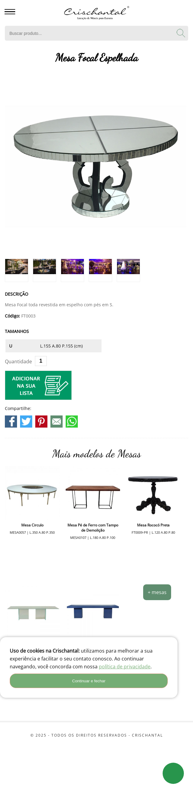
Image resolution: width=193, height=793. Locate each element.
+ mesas (157, 592)
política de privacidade (124, 666)
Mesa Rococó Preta (153, 525)
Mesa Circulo (32, 525)
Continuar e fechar (88, 681)
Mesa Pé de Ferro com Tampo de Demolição (92, 528)
